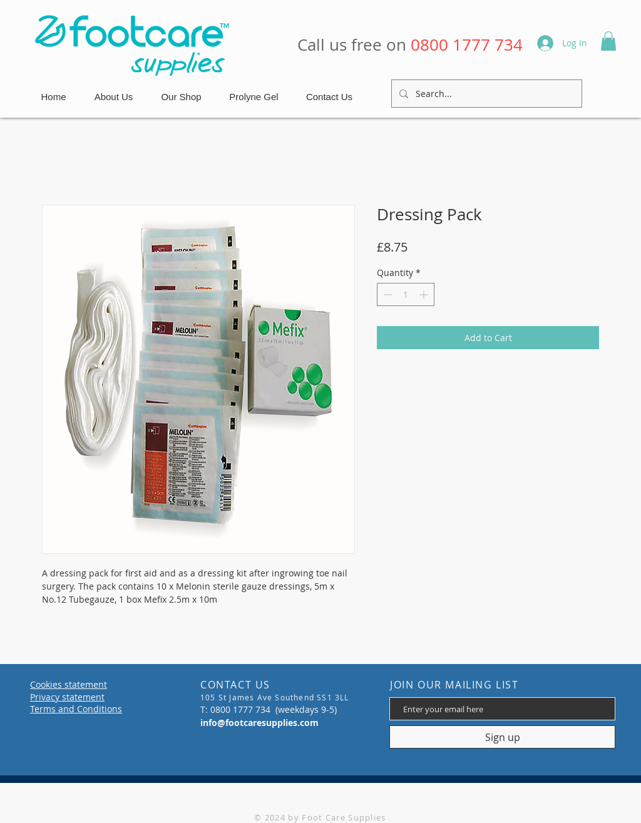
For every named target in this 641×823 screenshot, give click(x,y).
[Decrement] (386, 294)
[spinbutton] (405, 294)
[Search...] (485, 93)
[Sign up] (502, 737)
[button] (608, 41)
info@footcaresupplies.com (259, 722)
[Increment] (425, 294)
